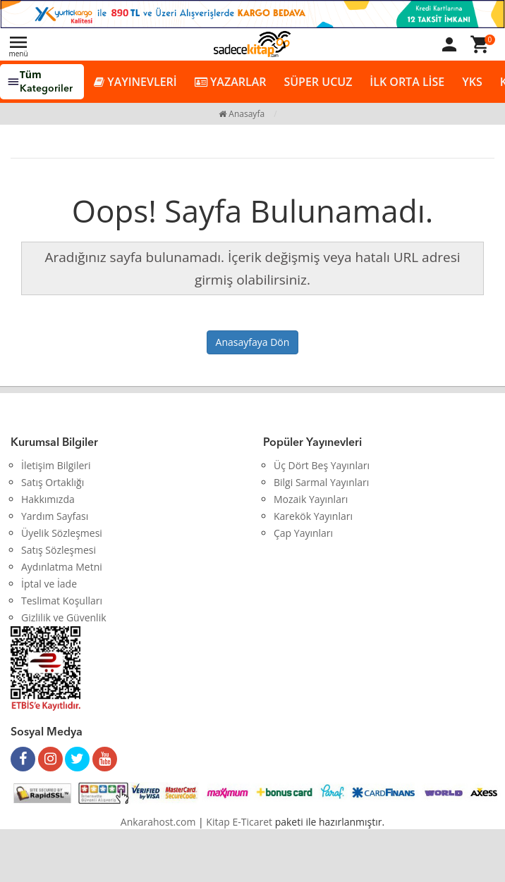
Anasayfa (241, 114)
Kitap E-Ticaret (239, 821)
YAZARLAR (231, 82)
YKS (472, 81)
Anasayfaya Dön (253, 342)
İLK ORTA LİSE (407, 81)
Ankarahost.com (158, 821)
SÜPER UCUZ (318, 81)
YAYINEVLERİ (135, 82)
